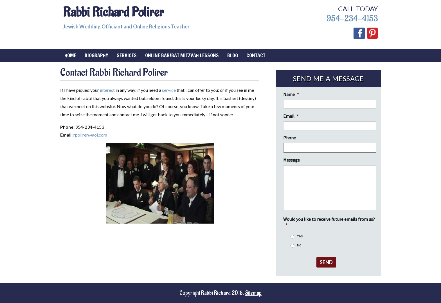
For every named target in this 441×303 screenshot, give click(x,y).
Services (127, 55)
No (299, 245)
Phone (289, 138)
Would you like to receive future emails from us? (329, 222)
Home (70, 55)
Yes (300, 236)
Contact (255, 55)
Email (291, 116)
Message (291, 160)
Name (291, 94)
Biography (96, 55)
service (169, 90)
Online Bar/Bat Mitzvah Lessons (182, 55)
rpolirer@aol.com (90, 134)
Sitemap (253, 293)
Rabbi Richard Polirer (113, 12)
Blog (232, 55)
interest (107, 90)
